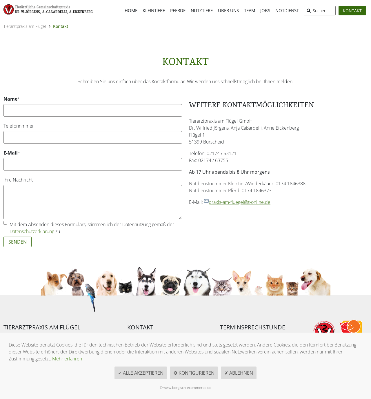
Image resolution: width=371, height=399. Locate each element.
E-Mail (13, 152)
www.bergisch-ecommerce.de (187, 387)
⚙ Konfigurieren (193, 373)
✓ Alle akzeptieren (140, 373)
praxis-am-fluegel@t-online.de (237, 202)
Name (13, 98)
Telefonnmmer (18, 126)
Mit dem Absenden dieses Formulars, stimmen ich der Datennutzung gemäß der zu (92, 228)
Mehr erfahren (67, 359)
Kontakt (352, 10)
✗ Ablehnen (238, 373)
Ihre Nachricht (18, 180)
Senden (17, 242)
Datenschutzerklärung (32, 231)
